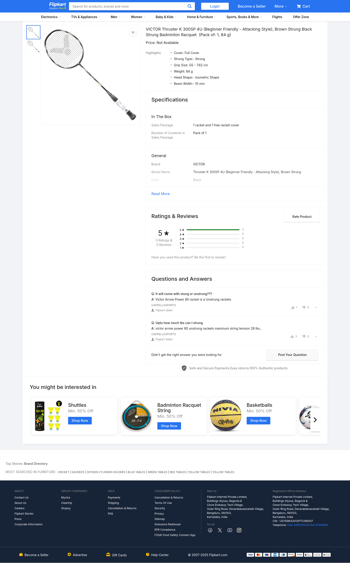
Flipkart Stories (24, 513)
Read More (160, 193)
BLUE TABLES (136, 472)
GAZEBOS (78, 472)
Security (159, 508)
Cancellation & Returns (122, 508)
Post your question (292, 355)
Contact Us (22, 497)
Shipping (113, 503)
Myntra (65, 497)
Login (215, 6)
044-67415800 (318, 525)
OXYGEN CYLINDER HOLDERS (106, 472)
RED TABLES (178, 472)
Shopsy (66, 508)
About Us (20, 503)
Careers (20, 508)
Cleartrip (66, 503)
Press (18, 519)
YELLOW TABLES (199, 472)
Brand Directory (36, 463)
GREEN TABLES (157, 472)
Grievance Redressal (167, 524)
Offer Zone (301, 17)
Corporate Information (28, 524)
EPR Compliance (164, 529)
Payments (114, 497)
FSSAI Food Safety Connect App (174, 535)
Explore (57, 8)
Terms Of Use (163, 503)
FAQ (110, 513)
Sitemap (159, 519)
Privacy (159, 513)
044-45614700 (297, 525)
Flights (277, 17)
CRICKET (63, 472)
